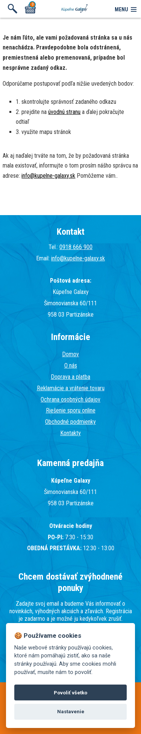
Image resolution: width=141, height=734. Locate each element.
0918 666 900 (75, 247)
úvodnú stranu (64, 111)
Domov (70, 354)
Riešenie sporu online (71, 410)
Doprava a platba (70, 376)
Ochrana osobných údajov (70, 399)
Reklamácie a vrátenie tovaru (71, 388)
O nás (70, 365)
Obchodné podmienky (70, 421)
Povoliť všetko (70, 693)
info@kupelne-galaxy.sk (48, 175)
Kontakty (70, 433)
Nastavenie (70, 711)
